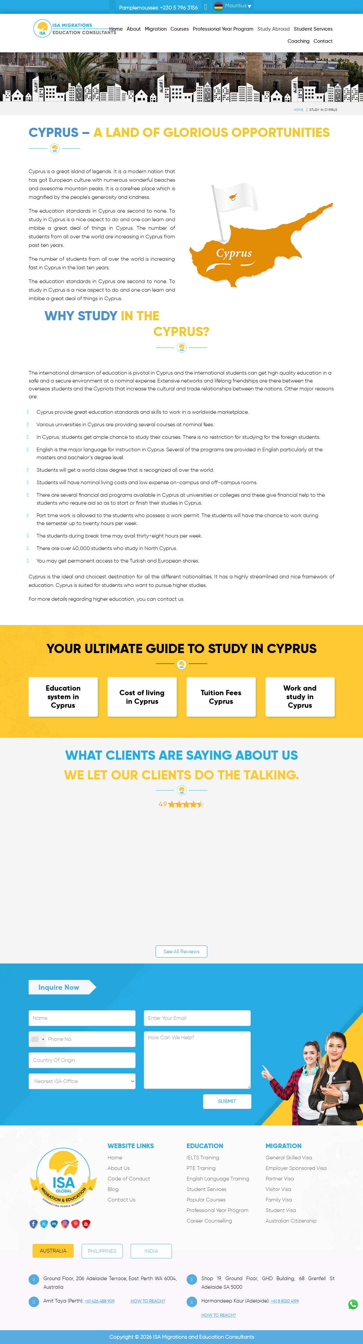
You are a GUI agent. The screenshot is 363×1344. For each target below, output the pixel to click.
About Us (119, 1168)
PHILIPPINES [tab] (102, 1251)
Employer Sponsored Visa (296, 1168)
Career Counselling (209, 1221)
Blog (113, 1189)
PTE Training (201, 1168)
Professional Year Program (217, 1210)
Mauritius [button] (229, 6)
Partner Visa (280, 1178)
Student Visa (281, 1210)
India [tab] (151, 1251)
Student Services (206, 1189)
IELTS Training (203, 1157)
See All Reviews (181, 951)
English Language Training (218, 1178)
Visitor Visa (278, 1189)
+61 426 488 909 (100, 1301)
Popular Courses (206, 1200)
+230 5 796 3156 (179, 8)
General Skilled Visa (289, 1157)
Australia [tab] (53, 1251)
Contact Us (121, 1200)
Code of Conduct (129, 1178)
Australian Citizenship (291, 1221)
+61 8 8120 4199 (285, 1301)
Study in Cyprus (323, 110)
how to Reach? (148, 1301)
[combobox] (37, 1039)
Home (298, 110)
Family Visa (279, 1200)
